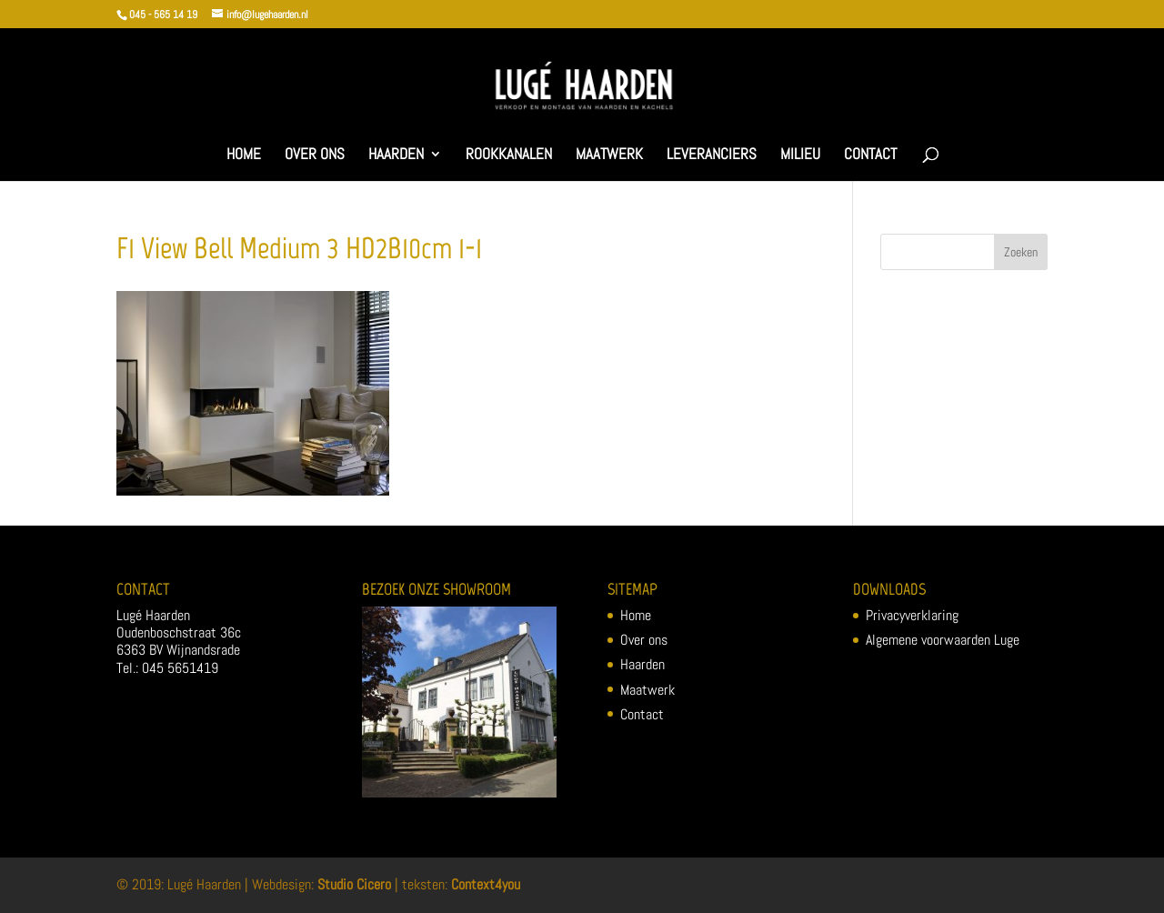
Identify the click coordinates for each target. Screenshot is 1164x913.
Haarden (396, 155)
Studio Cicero (354, 884)
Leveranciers (712, 155)
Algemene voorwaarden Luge (942, 639)
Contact (870, 155)
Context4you (485, 884)
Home (243, 155)
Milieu (800, 155)
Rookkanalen (509, 155)
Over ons (315, 155)
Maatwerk (609, 155)
